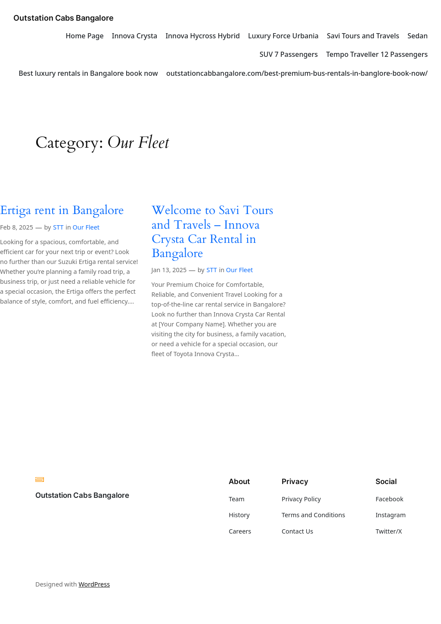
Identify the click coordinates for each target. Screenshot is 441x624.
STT (58, 227)
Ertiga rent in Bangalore (62, 210)
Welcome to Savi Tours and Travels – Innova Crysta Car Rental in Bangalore (212, 232)
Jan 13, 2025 (169, 270)
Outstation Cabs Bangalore (63, 17)
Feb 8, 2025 (16, 227)
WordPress (94, 584)
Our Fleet (86, 227)
